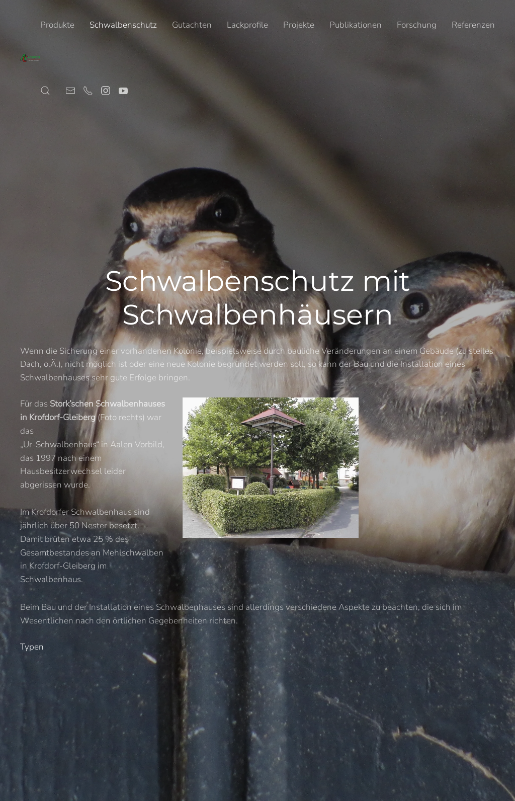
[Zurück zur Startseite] (30, 58)
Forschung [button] (417, 25)
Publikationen (355, 25)
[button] (45, 90)
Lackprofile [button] (247, 25)
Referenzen (473, 25)
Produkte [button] (57, 25)
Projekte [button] (298, 25)
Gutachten (192, 25)
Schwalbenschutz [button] (123, 25)
